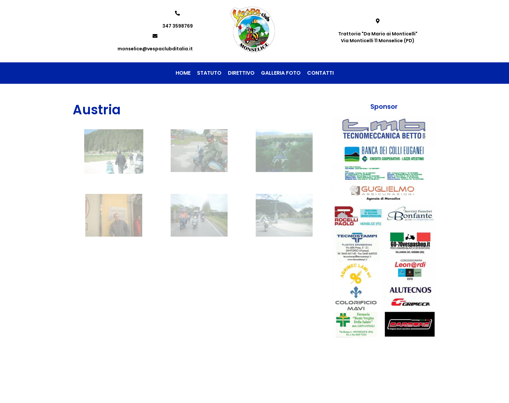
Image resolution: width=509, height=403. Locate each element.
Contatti (320, 73)
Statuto (209, 73)
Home (183, 73)
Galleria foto (281, 73)
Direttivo (241, 73)
